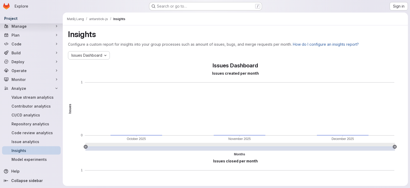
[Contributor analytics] (31, 106)
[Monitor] (31, 79)
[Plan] (31, 35)
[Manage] (31, 26)
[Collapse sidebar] (31, 181)
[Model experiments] (31, 159)
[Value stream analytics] (31, 97)
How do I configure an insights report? (326, 44)
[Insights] (31, 150)
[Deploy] (31, 61)
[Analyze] (31, 88)
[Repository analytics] (31, 124)
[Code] (31, 44)
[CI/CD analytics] (31, 115)
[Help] (31, 171)
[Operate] (31, 70)
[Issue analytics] (31, 141)
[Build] (31, 53)
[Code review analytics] (31, 132)
